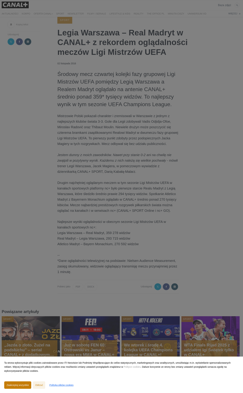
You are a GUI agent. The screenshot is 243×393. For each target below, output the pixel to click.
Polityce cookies (132, 366)
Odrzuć (39, 385)
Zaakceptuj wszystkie (18, 385)
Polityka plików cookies (61, 385)
